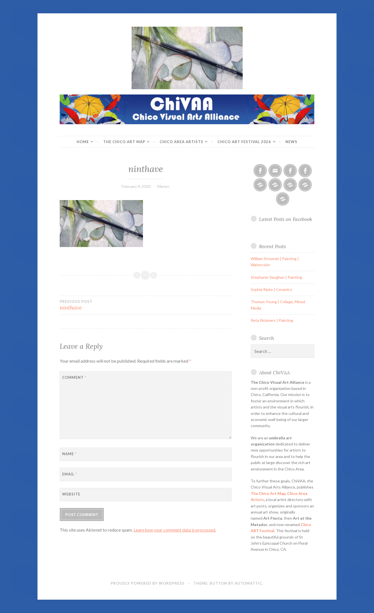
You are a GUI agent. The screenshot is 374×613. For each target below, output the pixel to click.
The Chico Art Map (124, 141)
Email (69, 474)
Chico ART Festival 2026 (244, 141)
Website (71, 494)
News (291, 141)
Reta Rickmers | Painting (272, 320)
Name (69, 454)
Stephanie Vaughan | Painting (276, 277)
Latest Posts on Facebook (285, 219)
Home (83, 141)
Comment (74, 377)
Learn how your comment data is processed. (175, 529)
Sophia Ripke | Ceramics (271, 289)
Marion (163, 186)
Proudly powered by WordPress (148, 583)
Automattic (248, 583)
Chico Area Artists (181, 141)
